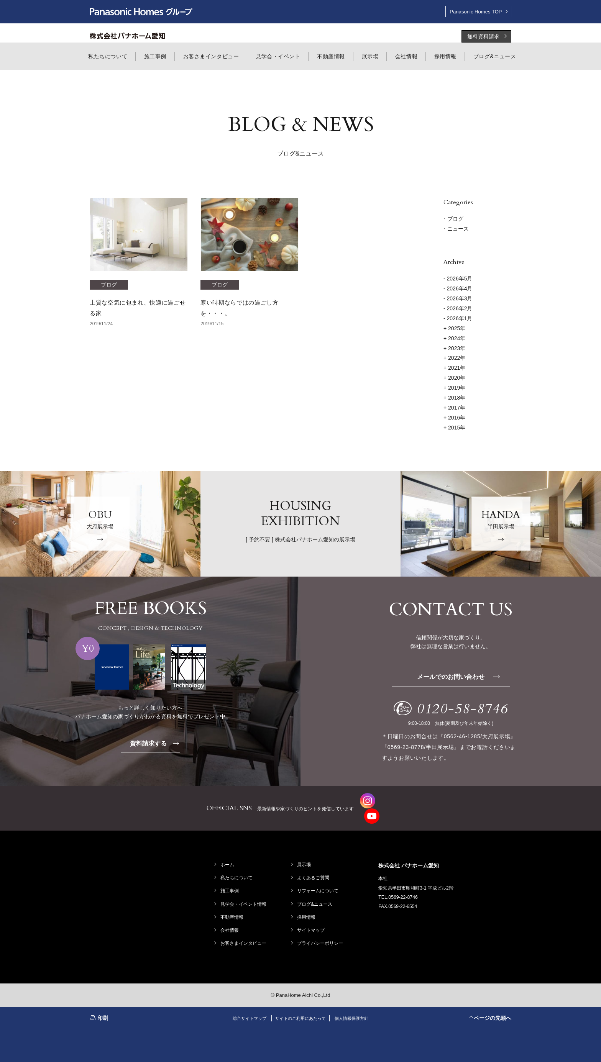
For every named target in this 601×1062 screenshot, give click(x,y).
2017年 (454, 408)
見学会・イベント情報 (244, 890)
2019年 (454, 388)
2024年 (454, 339)
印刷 (102, 1004)
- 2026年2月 (457, 309)
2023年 (454, 349)
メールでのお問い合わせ (462, 677)
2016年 (454, 418)
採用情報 (307, 903)
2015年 (454, 428)
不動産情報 (232, 903)
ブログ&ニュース (315, 890)
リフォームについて (318, 877)
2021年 (454, 368)
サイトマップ (311, 916)
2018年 (454, 398)
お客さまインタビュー (244, 929)
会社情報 (230, 916)
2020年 (454, 378)
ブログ (455, 219)
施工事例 (230, 877)
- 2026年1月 (457, 319)
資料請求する (156, 744)
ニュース (458, 229)
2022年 (454, 359)
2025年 (454, 329)
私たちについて (237, 864)
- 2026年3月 (457, 299)
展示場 (305, 850)
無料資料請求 (483, 37)
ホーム (228, 850)
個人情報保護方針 (356, 1004)
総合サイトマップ (245, 1004)
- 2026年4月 (457, 289)
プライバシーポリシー (321, 929)
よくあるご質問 (314, 864)
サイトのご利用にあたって (300, 1004)
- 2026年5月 (457, 279)
